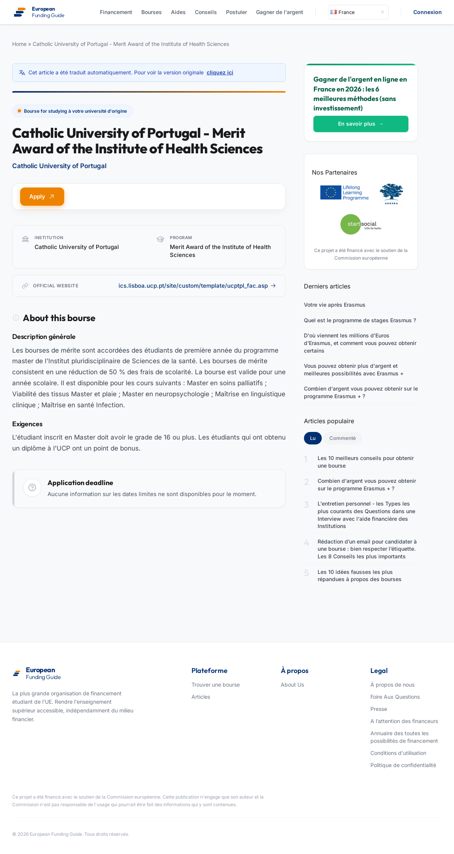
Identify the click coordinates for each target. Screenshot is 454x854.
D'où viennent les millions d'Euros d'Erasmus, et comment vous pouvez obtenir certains (360, 342)
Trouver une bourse (215, 684)
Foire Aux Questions (395, 696)
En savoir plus (361, 123)
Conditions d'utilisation (398, 753)
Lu (316, 437)
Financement (116, 12)
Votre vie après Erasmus (334, 304)
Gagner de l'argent (279, 12)
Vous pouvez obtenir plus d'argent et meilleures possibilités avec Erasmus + (353, 369)
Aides (178, 12)
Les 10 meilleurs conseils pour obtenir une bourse (366, 462)
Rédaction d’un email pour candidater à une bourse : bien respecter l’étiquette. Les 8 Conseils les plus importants (367, 548)
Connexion (427, 12)
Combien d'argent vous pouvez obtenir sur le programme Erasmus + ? (361, 392)
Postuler (236, 12)
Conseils (206, 12)
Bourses (151, 12)
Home (19, 44)
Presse (378, 709)
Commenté (342, 438)
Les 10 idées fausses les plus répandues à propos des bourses (360, 576)
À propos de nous (392, 684)
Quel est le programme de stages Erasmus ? (360, 320)
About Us (292, 684)
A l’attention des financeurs (404, 721)
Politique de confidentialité (403, 765)
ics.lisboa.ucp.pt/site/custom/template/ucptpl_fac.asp (197, 285)
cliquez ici (220, 72)
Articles (200, 696)
